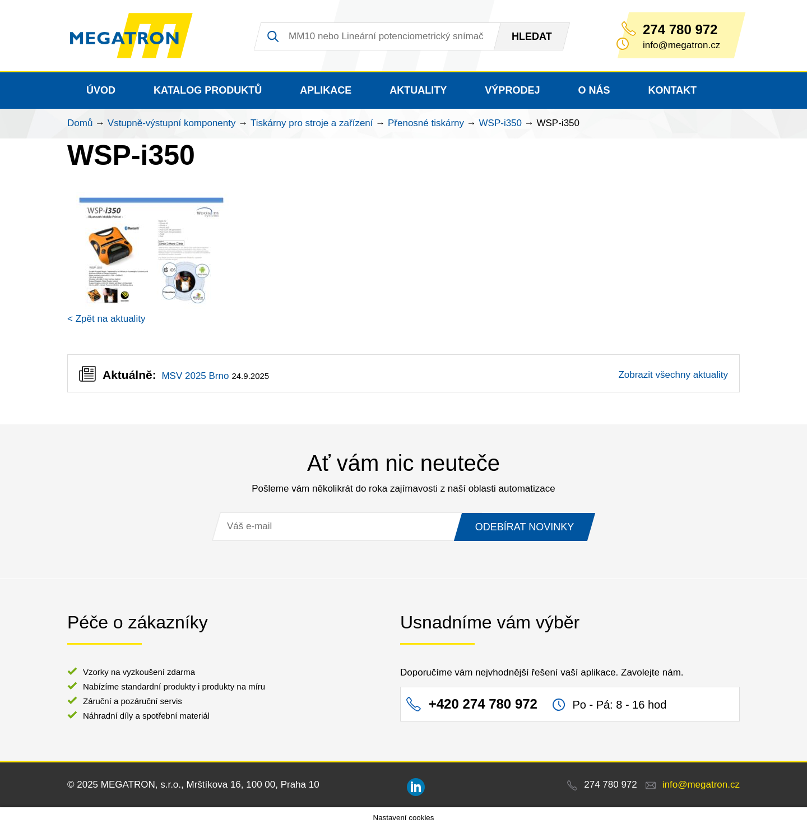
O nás (594, 90)
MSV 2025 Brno (195, 376)
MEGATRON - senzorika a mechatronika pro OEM (131, 35)
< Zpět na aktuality (106, 318)
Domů (79, 123)
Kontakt (672, 90)
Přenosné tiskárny (426, 123)
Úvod (100, 90)
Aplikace (325, 90)
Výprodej (512, 90)
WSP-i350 (500, 123)
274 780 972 (680, 30)
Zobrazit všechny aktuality (673, 374)
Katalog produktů (208, 90)
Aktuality (418, 90)
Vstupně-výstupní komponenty (172, 123)
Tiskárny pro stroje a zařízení (312, 123)
